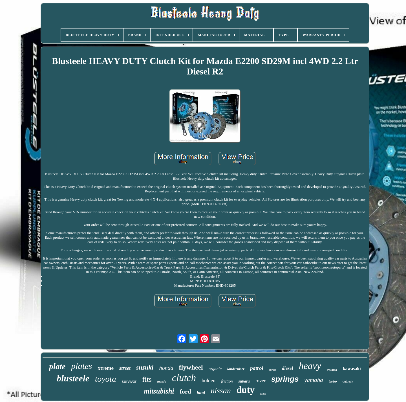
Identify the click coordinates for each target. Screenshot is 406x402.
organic (215, 368)
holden (208, 380)
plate (57, 366)
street (125, 368)
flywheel (191, 367)
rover (260, 380)
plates (81, 366)
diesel (287, 368)
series (272, 369)
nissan (221, 390)
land (201, 392)
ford (185, 391)
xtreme (106, 368)
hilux (263, 393)
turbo (333, 381)
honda (166, 368)
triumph (332, 369)
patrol (256, 368)
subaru (244, 381)
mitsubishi (159, 391)
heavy (310, 366)
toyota (105, 378)
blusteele (73, 378)
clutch (184, 377)
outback (348, 381)
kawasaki (352, 368)
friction (227, 381)
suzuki (144, 367)
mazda (161, 381)
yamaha (313, 380)
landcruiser (235, 369)
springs (285, 379)
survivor (129, 381)
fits (146, 379)
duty (246, 390)
